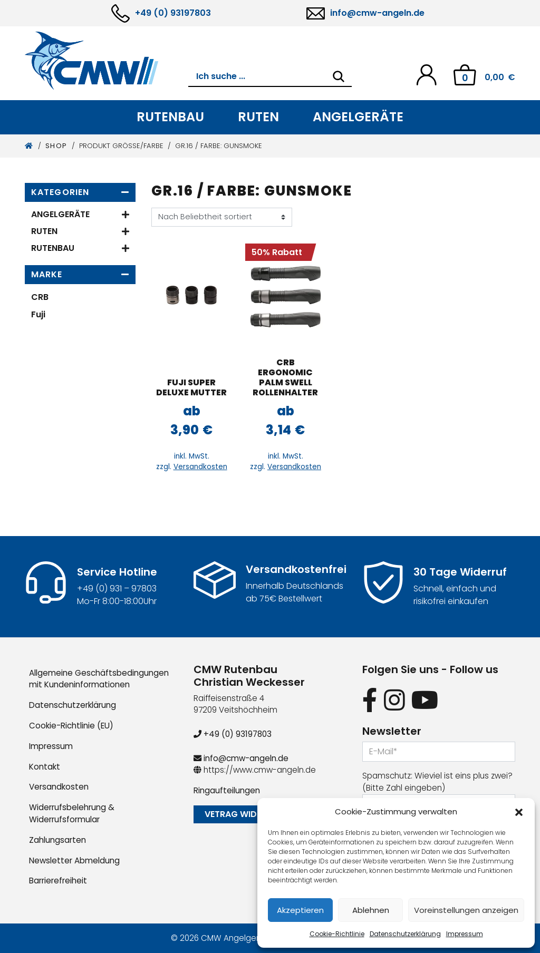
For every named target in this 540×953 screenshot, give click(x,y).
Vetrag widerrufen (248, 814)
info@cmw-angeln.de (377, 13)
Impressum (464, 933)
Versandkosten (200, 467)
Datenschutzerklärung (405, 933)
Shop (56, 146)
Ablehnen (370, 910)
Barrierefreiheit (58, 880)
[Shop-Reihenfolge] (221, 217)
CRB (40, 297)
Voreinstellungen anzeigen (466, 910)
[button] (519, 811)
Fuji (38, 314)
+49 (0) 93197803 (173, 13)
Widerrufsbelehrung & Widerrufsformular (71, 813)
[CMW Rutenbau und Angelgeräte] (106, 61)
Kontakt (44, 766)
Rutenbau (170, 116)
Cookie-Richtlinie (337, 933)
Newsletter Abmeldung (74, 860)
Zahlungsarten (57, 839)
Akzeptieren (300, 910)
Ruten (258, 116)
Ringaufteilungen (227, 790)
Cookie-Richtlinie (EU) (71, 725)
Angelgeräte (358, 116)
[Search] (338, 76)
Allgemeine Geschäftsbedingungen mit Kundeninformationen (99, 679)
